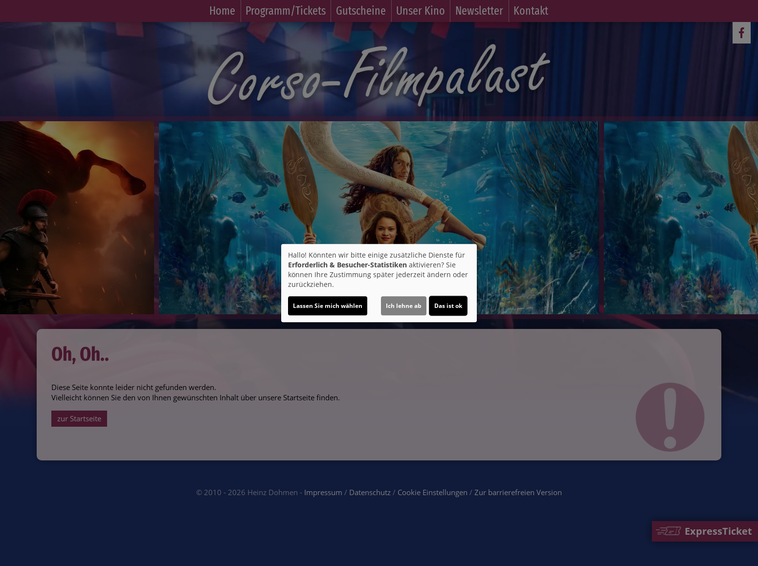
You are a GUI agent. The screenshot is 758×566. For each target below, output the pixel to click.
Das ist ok (448, 306)
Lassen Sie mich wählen (327, 306)
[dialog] (379, 283)
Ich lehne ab (404, 306)
